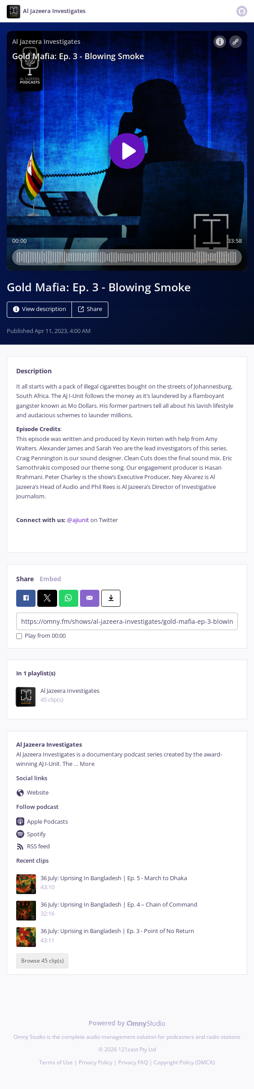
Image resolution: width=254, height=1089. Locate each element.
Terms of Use (56, 1062)
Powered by (127, 1023)
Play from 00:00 (41, 636)
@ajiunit (78, 520)
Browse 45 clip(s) (42, 961)
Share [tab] (25, 579)
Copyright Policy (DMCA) (184, 1062)
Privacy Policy (95, 1062)
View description (39, 309)
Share (90, 309)
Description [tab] (34, 371)
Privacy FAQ (133, 1062)
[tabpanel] (127, 460)
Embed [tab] (50, 579)
